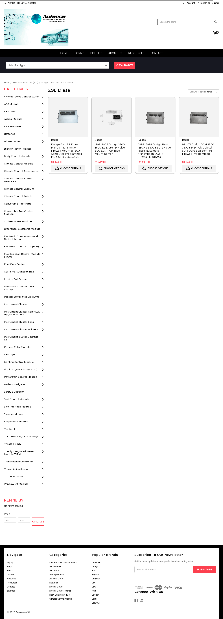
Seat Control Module (16, 399)
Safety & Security (14, 391)
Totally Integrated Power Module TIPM (19, 453)
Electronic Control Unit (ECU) (21, 246)
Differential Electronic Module (22, 228)
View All (96, 603)
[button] (24, 514)
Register (215, 3)
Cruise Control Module (18, 221)
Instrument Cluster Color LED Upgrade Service (22, 313)
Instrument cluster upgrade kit (21, 338)
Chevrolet (96, 562)
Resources (136, 53)
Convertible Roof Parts (17, 203)
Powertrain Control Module (20, 376)
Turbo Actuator (13, 476)
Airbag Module (13, 118)
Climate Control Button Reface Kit (18, 180)
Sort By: (193, 92)
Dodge (95, 566)
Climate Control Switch (17, 196)
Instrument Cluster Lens (19, 321)
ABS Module (11, 104)
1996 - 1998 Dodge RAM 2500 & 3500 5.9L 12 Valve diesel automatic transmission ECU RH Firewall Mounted (154, 150)
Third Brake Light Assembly (21, 436)
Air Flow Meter (13, 126)
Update (38, 521)
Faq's (9, 566)
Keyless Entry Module (17, 347)
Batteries (9, 133)
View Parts (124, 65)
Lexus (95, 599)
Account (189, 3)
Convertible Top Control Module (18, 212)
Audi (94, 591)
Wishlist (9, 3)
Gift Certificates (26, 3)
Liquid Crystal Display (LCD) (20, 369)
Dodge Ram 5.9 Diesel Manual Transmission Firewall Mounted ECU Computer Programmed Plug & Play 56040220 (66, 150)
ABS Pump (10, 111)
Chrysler (96, 578)
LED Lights (10, 354)
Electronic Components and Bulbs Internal (21, 238)
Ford (94, 570)
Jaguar (95, 595)
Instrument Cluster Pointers (21, 329)
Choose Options (68, 168)
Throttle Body (12, 443)
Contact (157, 53)
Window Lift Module (16, 483)
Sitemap (11, 591)
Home (64, 53)
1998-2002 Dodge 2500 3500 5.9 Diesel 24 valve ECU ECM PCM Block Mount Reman (110, 149)
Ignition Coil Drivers (15, 279)
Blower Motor (12, 141)
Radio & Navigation (15, 384)
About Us (115, 53)
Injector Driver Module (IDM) (21, 296)
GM (93, 582)
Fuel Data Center (14, 264)
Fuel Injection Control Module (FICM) (22, 255)
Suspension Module (16, 421)
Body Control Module (17, 156)
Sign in (202, 3)
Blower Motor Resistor (17, 148)
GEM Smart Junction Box (19, 271)
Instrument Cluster (15, 304)
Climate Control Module (18, 163)
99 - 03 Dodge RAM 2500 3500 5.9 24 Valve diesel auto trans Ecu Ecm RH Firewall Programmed (198, 149)
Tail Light (9, 429)
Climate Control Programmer (22, 171)
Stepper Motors (13, 414)
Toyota (95, 574)
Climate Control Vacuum (19, 188)
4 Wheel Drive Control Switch (21, 96)
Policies (96, 53)
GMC (94, 586)
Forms (79, 53)
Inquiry (10, 562)
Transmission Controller (18, 461)
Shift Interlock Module (17, 406)
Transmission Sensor (16, 469)
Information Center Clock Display (19, 288)
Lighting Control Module (19, 361)
